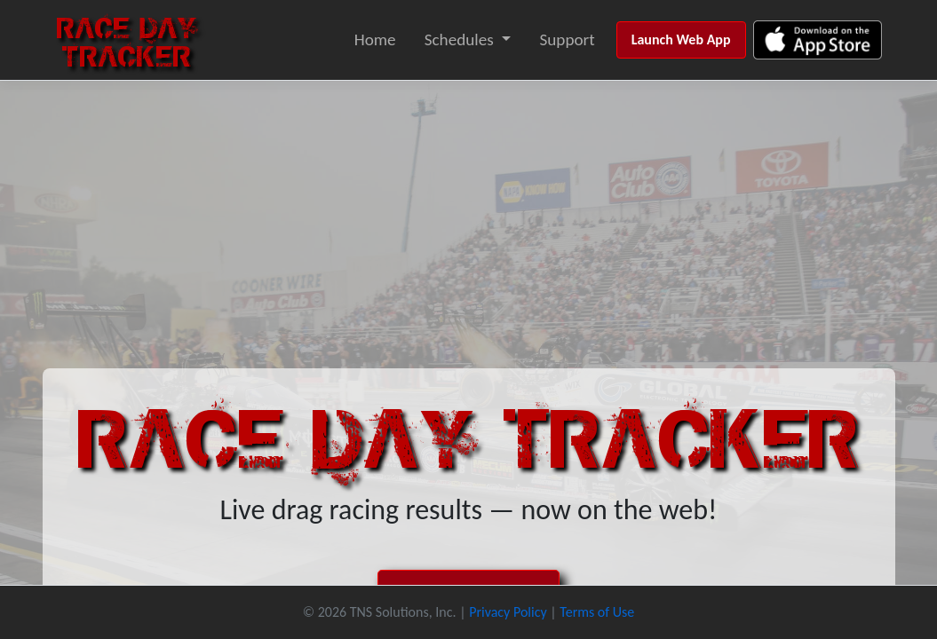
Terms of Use (597, 612)
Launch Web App (681, 39)
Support (566, 39)
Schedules (459, 39)
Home (375, 39)
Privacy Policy (508, 612)
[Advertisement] (468, 214)
